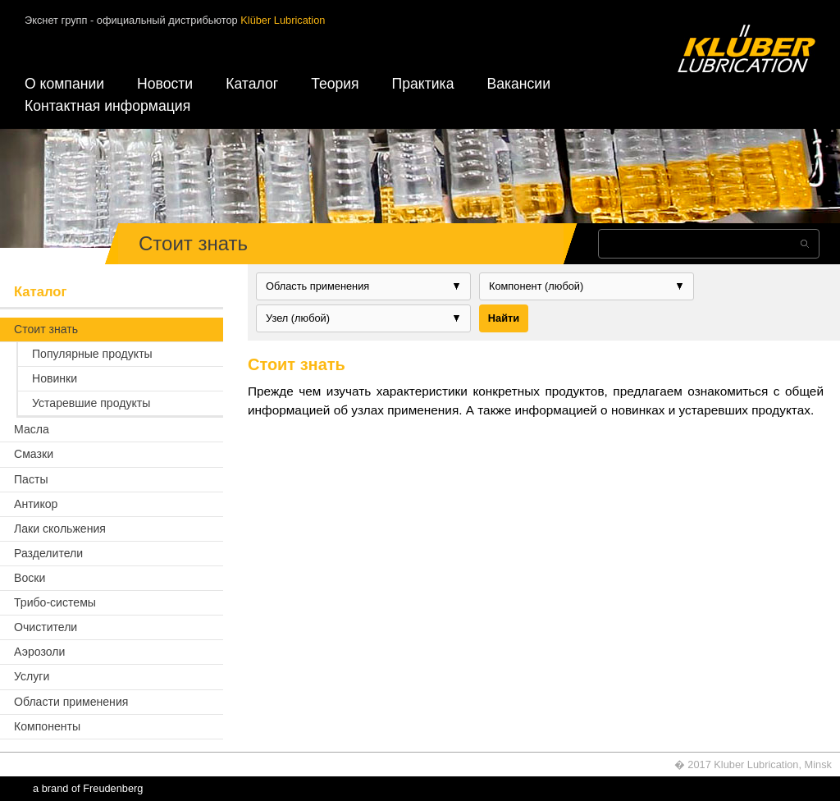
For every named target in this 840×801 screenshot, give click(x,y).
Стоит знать (46, 329)
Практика (423, 84)
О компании (64, 84)
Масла (31, 429)
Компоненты (47, 726)
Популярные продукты (92, 353)
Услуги (31, 676)
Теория (334, 84)
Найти (503, 318)
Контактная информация (107, 106)
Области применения (71, 701)
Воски (29, 577)
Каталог (252, 84)
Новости (165, 84)
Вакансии (518, 84)
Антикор (35, 503)
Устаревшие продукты (91, 403)
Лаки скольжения (60, 528)
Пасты (31, 479)
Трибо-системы (55, 602)
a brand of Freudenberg (88, 788)
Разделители (48, 553)
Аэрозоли (39, 651)
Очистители (45, 627)
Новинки (54, 378)
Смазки (33, 453)
